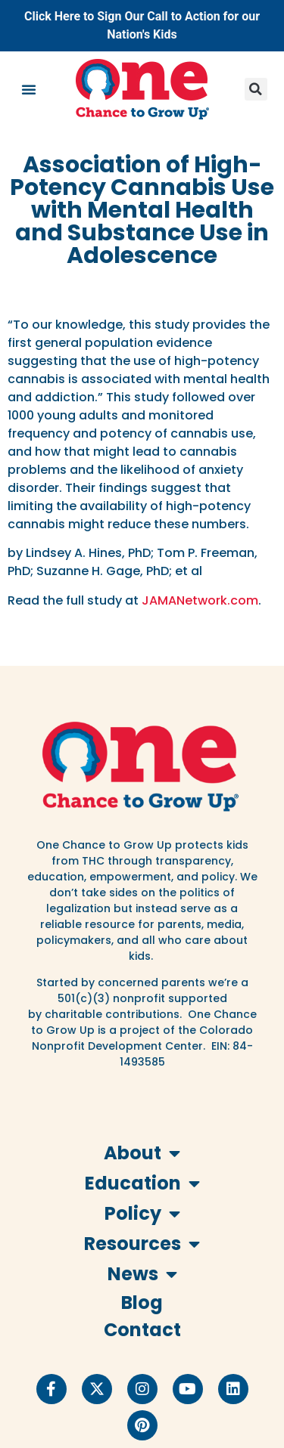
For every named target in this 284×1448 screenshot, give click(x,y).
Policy (142, 1214)
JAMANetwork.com (200, 600)
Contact (142, 1329)
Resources (142, 1244)
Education (142, 1183)
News (142, 1274)
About (142, 1153)
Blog (142, 1302)
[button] (28, 89)
